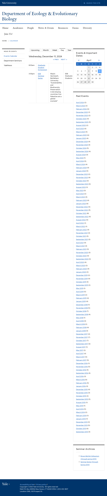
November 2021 (82, 233)
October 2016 (81, 370)
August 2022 (81, 220)
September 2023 (82, 184)
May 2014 (79, 406)
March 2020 (80, 266)
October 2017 (81, 341)
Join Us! (8, 33)
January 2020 (81, 272)
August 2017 (80, 347)
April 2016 (80, 376)
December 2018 (82, 305)
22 (89, 78)
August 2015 (80, 402)
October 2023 (81, 181)
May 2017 (79, 350)
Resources (63, 28)
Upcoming (35, 50)
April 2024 (80, 161)
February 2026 (81, 109)
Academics (18, 28)
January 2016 (81, 386)
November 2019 (82, 279)
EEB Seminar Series (41, 76)
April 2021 (80, 243)
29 (89, 82)
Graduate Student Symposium (42, 67)
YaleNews (8, 65)
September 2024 (82, 151)
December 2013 (81, 422)
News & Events (46, 28)
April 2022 (80, 223)
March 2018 (80, 324)
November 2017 (82, 337)
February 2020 (81, 269)
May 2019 (79, 288)
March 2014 (80, 412)
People (30, 28)
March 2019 (80, 295)
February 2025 (81, 135)
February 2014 (81, 416)
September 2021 (82, 239)
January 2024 (81, 171)
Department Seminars (13, 61)
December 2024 (82, 142)
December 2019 (82, 275)
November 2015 (82, 393)
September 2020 (82, 259)
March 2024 (80, 164)
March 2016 (80, 380)
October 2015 (81, 396)
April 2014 (80, 409)
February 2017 (81, 360)
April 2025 (80, 129)
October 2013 (81, 429)
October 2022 (81, 213)
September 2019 (82, 285)
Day (63, 50)
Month (46, 50)
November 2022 (82, 210)
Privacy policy (42, 484)
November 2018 (82, 308)
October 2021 (81, 236)
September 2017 (82, 344)
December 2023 (82, 174)
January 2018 (81, 331)
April (89, 60)
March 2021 (80, 246)
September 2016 (82, 373)
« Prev (56, 59)
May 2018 (79, 318)
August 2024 (81, 155)
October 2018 (81, 311)
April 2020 (80, 262)
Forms (75, 28)
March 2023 (80, 197)
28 (85, 82)
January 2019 (81, 301)
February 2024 (81, 168)
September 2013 (82, 432)
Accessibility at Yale (27, 484)
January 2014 (81, 419)
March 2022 (80, 226)
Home (5, 28)
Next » (64, 59)
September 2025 (82, 122)
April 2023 (80, 194)
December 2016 (82, 363)
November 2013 (82, 425)
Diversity (87, 28)
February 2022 (81, 230)
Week (54, 50)
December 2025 (82, 112)
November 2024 (82, 145)
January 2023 (81, 204)
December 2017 (82, 334)
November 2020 (82, 253)
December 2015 (82, 389)
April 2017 (80, 354)
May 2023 (79, 191)
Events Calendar (10, 56)
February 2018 (81, 327)
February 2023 (81, 200)
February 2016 (81, 383)
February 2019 (81, 298)
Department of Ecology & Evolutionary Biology (40, 16)
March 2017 (80, 357)
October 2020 (81, 256)
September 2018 (82, 314)
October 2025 (81, 119)
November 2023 (82, 178)
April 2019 (80, 292)
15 (89, 75)
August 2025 (81, 125)
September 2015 (82, 399)
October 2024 (81, 148)
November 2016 (82, 367)
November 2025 (82, 116)
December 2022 (82, 207)
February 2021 (81, 249)
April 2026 (80, 103)
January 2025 (81, 138)
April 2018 (80, 321)
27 (81, 82)
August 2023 (81, 187)
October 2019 (81, 282)
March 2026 (80, 106)
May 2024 (79, 158)
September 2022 (82, 217)
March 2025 (80, 132)
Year (69, 50)
